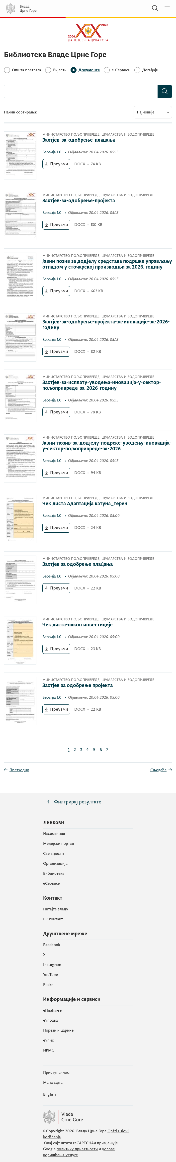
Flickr (48, 984)
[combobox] (81, 91)
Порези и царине (58, 1030)
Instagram (52, 964)
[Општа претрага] (26, 70)
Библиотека (53, 873)
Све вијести (53, 853)
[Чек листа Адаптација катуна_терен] (98, 504)
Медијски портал (58, 843)
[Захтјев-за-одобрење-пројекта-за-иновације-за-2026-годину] (107, 325)
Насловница (54, 833)
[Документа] (89, 70)
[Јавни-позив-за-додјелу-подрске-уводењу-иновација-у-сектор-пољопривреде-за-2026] (107, 446)
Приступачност (57, 1072)
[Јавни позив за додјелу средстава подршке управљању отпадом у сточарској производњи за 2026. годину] (107, 264)
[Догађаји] (150, 70)
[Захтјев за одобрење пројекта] (98, 685)
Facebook (51, 944)
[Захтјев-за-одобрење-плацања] (98, 140)
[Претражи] (155, 8)
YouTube (50, 974)
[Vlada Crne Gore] (36, 8)
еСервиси (51, 883)
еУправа (50, 1020)
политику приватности (77, 1149)
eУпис (48, 1040)
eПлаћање (52, 1010)
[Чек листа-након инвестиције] (98, 625)
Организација (55, 863)
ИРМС (48, 1050)
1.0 (52, 152)
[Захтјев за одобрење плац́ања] (98, 564)
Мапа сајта (53, 1082)
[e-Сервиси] (121, 70)
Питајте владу (55, 909)
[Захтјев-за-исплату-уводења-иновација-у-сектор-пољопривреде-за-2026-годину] (107, 385)
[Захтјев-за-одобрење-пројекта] (98, 201)
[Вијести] (60, 70)
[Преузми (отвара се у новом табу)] (56, 164)
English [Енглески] (49, 1094)
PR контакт (53, 919)
